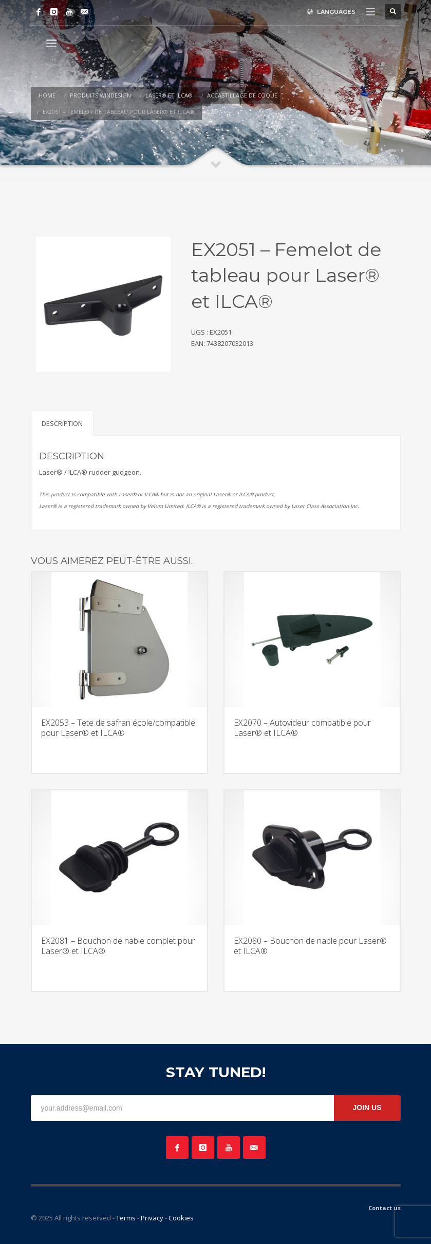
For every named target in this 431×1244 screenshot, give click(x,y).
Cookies (181, 1217)
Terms (126, 1217)
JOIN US (366, 1107)
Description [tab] (62, 423)
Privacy (152, 1217)
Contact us (384, 1208)
